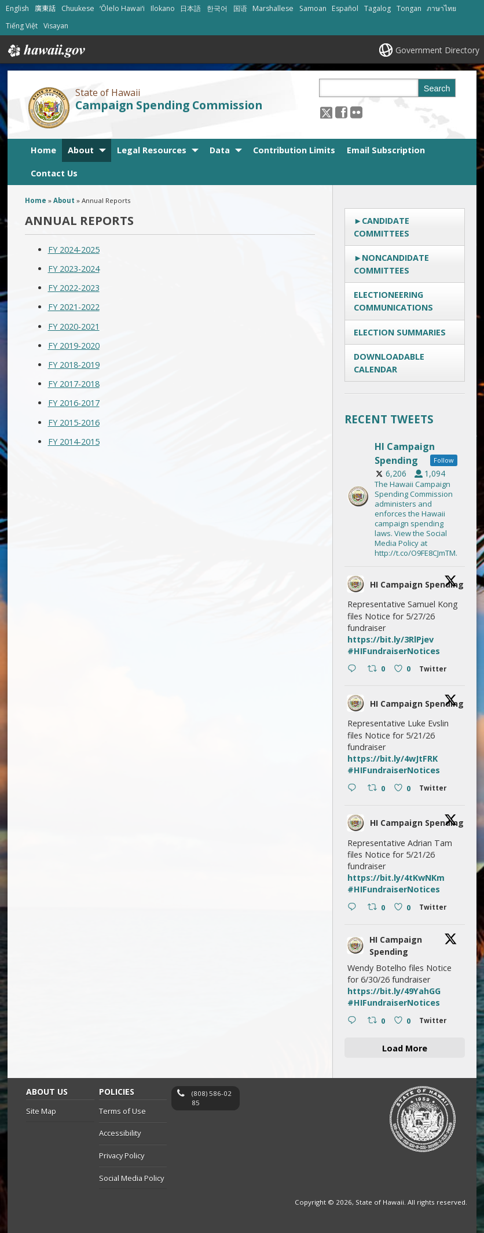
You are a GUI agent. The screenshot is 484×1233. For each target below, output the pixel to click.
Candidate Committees (381, 227)
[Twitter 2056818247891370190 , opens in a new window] (435, 789)
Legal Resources (151, 150)
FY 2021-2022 (74, 306)
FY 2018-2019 (74, 364)
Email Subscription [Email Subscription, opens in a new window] (386, 150)
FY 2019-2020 (74, 345)
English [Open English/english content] (17, 8)
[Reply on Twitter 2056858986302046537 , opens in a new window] (354, 669)
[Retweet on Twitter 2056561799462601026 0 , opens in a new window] (378, 1021)
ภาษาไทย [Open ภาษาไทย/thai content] (441, 8)
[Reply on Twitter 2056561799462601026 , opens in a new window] (354, 1021)
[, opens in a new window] (341, 111)
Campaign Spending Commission (168, 105)
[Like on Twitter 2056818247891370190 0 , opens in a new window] (404, 788)
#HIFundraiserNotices (393, 650)
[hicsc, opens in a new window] (404, 496)
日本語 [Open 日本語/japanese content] (190, 8)
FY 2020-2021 (74, 326)
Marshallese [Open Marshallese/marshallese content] (273, 8)
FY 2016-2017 (74, 402)
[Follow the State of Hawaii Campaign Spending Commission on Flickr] (356, 111)
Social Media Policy (131, 1178)
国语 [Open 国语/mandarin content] (240, 8)
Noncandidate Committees (391, 264)
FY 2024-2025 (74, 249)
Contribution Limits (294, 150)
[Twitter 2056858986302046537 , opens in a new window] (435, 670)
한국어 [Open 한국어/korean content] (217, 8)
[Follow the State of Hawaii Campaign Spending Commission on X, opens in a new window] (326, 111)
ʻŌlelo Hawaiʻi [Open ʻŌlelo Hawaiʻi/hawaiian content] (122, 8)
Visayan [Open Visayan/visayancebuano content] (55, 26)
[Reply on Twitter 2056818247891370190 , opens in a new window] (354, 788)
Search (437, 88)
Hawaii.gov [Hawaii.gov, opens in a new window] (45, 51)
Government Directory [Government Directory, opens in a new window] (437, 50)
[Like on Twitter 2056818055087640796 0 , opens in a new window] (404, 907)
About (81, 150)
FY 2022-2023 (74, 287)
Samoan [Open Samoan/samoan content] (313, 8)
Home (43, 150)
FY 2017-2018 (74, 383)
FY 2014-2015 (74, 441)
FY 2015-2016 (74, 422)
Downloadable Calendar (389, 363)
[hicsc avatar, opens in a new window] (355, 584)
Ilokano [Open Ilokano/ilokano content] (163, 8)
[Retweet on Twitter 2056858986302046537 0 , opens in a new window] (378, 669)
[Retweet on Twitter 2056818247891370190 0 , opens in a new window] (378, 788)
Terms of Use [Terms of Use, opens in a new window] (122, 1111)
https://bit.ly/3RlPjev (390, 639)
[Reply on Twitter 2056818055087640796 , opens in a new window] (354, 907)
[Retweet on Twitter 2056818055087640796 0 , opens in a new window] (378, 907)
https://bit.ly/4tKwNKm (396, 877)
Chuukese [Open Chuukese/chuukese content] (77, 8)
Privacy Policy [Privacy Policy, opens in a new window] (121, 1155)
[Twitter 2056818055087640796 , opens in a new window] (435, 908)
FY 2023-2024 (74, 268)
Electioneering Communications (393, 301)
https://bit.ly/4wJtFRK (392, 758)
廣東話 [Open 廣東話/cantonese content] (45, 8)
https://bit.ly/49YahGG (394, 990)
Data (220, 150)
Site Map (41, 1111)
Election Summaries (400, 332)
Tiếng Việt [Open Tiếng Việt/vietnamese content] (22, 26)
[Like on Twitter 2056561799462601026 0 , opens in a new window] (404, 1021)
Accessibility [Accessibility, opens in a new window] (120, 1133)
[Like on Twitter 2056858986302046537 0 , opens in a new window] (404, 669)
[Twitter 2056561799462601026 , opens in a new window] (435, 1022)
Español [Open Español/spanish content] (345, 8)
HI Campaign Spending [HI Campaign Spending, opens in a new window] (417, 584)
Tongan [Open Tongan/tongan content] (409, 8)
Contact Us (54, 173)
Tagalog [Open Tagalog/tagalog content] (377, 8)
